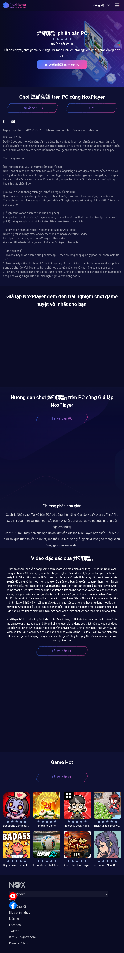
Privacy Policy (18, 943)
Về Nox (14, 900)
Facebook (15, 925)
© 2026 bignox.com (22, 937)
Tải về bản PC (32, 108)
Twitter (14, 931)
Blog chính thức (19, 912)
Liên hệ (14, 919)
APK (91, 108)
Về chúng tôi (17, 906)
